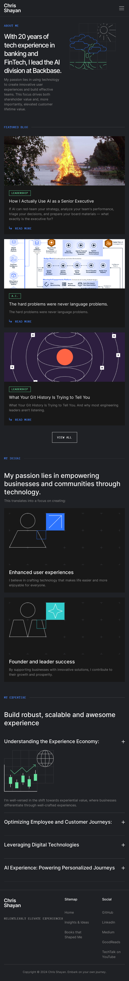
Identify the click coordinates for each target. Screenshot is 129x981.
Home (69, 912)
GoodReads (111, 942)
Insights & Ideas (77, 922)
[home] (12, 8)
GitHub (107, 912)
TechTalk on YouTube (111, 954)
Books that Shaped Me (73, 934)
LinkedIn (108, 922)
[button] (121, 8)
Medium (108, 932)
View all (64, 437)
